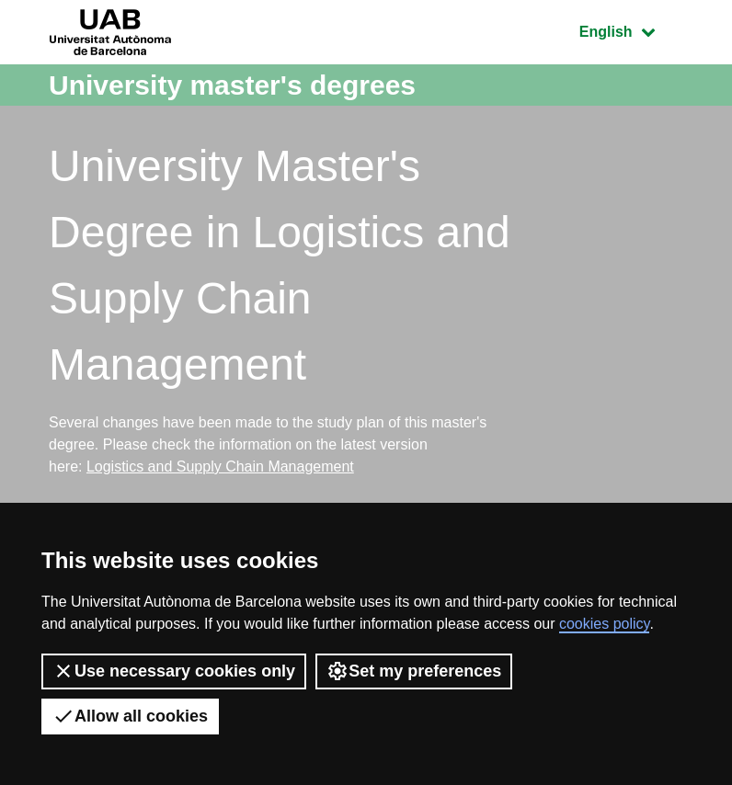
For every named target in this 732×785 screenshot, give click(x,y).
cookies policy (604, 623)
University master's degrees (232, 85)
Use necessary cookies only (173, 671)
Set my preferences (413, 671)
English (630, 30)
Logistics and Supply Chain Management (220, 466)
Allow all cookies (130, 716)
